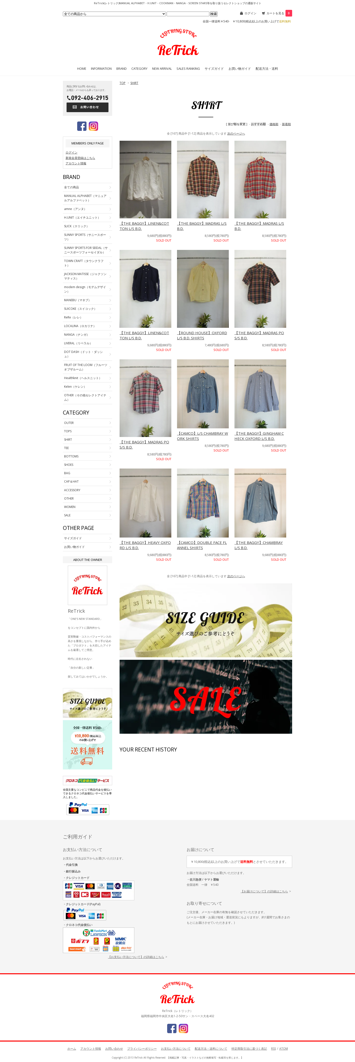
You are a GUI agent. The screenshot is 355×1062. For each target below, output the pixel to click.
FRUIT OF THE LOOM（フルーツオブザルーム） (85, 367)
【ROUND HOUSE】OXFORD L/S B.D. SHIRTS (202, 335)
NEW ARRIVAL (162, 68)
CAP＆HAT (71, 481)
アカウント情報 (76, 163)
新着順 (286, 124)
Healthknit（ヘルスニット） (83, 378)
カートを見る (279, 13)
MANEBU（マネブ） (77, 300)
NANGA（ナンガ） (76, 334)
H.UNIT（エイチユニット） (82, 217)
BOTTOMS (71, 456)
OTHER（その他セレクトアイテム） (85, 397)
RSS (273, 1048)
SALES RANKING (188, 68)
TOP (122, 83)
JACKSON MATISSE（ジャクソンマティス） (85, 276)
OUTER (69, 423)
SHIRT (134, 83)
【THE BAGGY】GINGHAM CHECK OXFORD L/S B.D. (259, 436)
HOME (81, 68)
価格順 (273, 124)
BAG (67, 473)
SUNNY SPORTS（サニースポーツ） (85, 237)
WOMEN (69, 507)
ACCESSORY (72, 490)
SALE (67, 515)
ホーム (71, 1048)
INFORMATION (101, 68)
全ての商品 (71, 187)
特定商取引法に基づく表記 (249, 1048)
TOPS (67, 431)
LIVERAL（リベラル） (78, 343)
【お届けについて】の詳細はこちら (264, 891)
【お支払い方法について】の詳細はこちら (136, 957)
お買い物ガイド (240, 68)
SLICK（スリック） (76, 226)
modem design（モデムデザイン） (85, 289)
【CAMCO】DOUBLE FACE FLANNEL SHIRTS (202, 545)
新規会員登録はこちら (80, 158)
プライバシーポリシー (142, 1048)
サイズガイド (214, 68)
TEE (66, 448)
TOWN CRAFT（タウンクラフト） (84, 263)
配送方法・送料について (211, 1048)
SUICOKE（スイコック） (80, 309)
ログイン (250, 13)
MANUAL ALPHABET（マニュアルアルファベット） (85, 198)
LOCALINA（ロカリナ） (80, 326)
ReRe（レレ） (73, 317)
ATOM (283, 1048)
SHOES (68, 465)
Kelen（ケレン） (75, 386)
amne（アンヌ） (75, 209)
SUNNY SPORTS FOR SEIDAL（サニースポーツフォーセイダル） (86, 250)
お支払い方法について (176, 1048)
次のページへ (236, 133)
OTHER (69, 498)
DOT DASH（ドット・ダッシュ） (83, 354)
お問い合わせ (114, 1048)
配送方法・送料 (267, 68)
